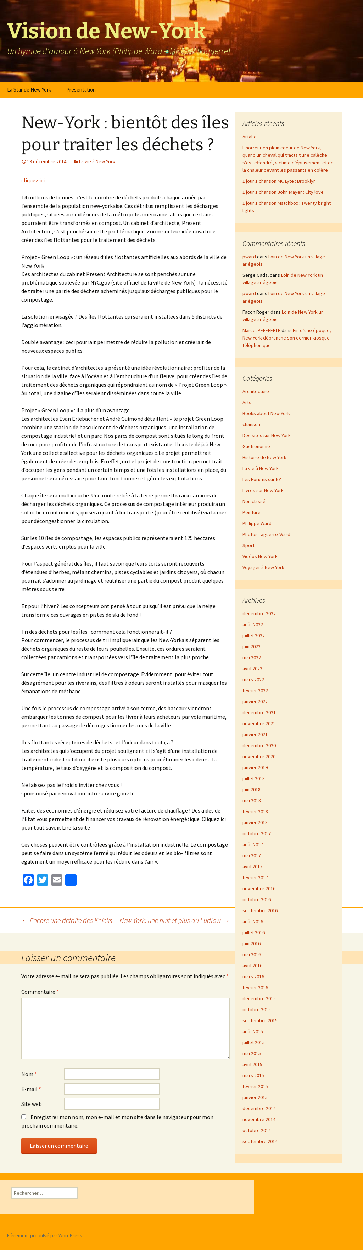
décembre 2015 (259, 998)
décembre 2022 (259, 613)
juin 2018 (251, 789)
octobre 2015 (256, 1009)
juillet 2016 (253, 932)
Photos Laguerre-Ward (266, 534)
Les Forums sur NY (261, 479)
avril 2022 (252, 668)
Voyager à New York (263, 567)
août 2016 (252, 921)
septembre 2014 (260, 1141)
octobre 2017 (256, 833)
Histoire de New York (264, 457)
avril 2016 (252, 965)
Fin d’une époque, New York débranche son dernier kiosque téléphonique (286, 337)
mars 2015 (253, 1075)
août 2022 (252, 624)
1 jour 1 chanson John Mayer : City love (283, 192)
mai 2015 (251, 1053)
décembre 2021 (259, 712)
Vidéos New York (260, 556)
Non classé (254, 501)
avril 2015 (252, 1064)
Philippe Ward (257, 523)
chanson (251, 424)
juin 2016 (251, 943)
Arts (246, 402)
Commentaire (40, 991)
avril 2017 (252, 866)
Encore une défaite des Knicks (66, 920)
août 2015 (252, 1031)
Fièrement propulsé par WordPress (44, 1235)
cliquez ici (33, 180)
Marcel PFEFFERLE (261, 330)
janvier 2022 (255, 701)
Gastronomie (256, 446)
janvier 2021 (255, 734)
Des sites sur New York (266, 435)
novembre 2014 (258, 1119)
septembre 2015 (260, 1020)
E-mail (31, 1088)
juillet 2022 (253, 635)
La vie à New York (97, 161)
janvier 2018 (255, 822)
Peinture (251, 512)
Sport (248, 545)
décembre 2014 (259, 1108)
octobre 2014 (256, 1130)
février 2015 (255, 1086)
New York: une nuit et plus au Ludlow (174, 920)
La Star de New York (29, 89)
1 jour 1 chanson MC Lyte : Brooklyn (279, 181)
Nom (29, 1074)
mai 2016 (251, 954)
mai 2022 (251, 657)
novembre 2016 (258, 888)
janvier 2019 (255, 767)
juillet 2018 (253, 778)
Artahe (249, 136)
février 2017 (255, 877)
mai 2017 (251, 855)
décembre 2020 (259, 745)
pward (249, 256)
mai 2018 (251, 800)
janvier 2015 (255, 1097)
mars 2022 (253, 679)
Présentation (81, 89)
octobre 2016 (256, 899)
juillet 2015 (253, 1042)
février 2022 (255, 690)
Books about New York (266, 413)
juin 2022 (251, 646)
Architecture (255, 391)
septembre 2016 (260, 910)
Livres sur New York (263, 490)
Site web (31, 1103)
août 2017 (252, 844)
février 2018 (255, 811)
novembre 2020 (258, 756)
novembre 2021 (258, 723)
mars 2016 (253, 976)
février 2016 (255, 987)
